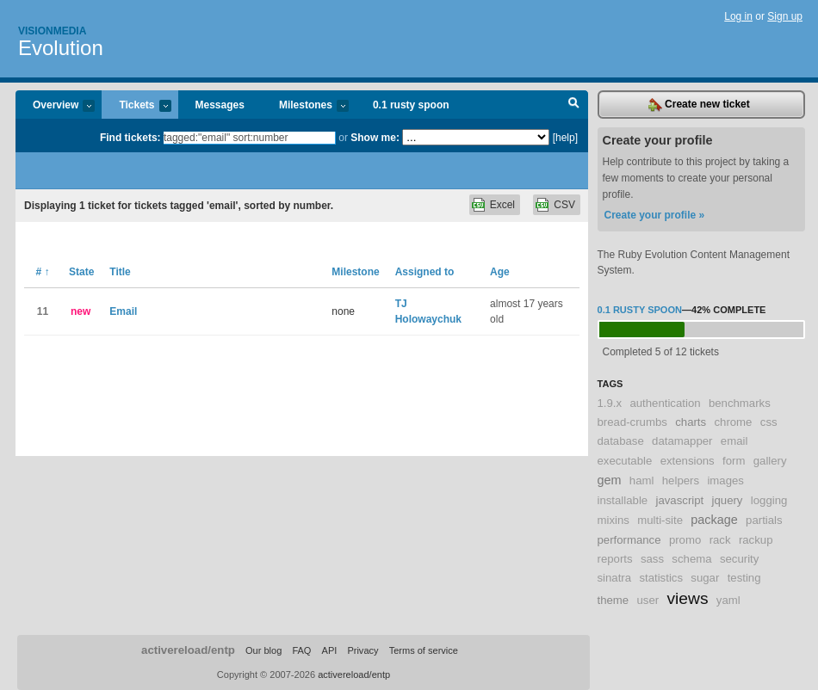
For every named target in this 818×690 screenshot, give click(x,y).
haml (641, 480)
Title (119, 272)
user (648, 600)
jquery (727, 500)
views (688, 598)
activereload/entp (188, 650)
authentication (664, 403)
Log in (738, 16)
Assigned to (425, 272)
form (733, 460)
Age (500, 272)
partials (764, 520)
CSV (564, 205)
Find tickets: (130, 138)
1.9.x (610, 403)
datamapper (682, 440)
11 (42, 311)
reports (615, 558)
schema (691, 558)
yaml (728, 600)
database (621, 440)
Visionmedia (52, 31)
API (330, 650)
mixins (613, 520)
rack (720, 539)
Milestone (355, 272)
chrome (733, 422)
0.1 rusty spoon (411, 105)
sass (652, 558)
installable (623, 500)
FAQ (301, 650)
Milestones (305, 106)
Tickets (136, 106)
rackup (756, 539)
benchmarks (740, 403)
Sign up (785, 16)
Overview (55, 106)
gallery (770, 460)
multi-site (660, 520)
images (725, 480)
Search (574, 105)
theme (613, 600)
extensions (687, 460)
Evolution (60, 47)
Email (123, 311)
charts (690, 422)
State (81, 272)
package (714, 520)
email (734, 440)
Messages (220, 105)
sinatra (615, 577)
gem (610, 480)
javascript (680, 500)
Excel (502, 205)
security (739, 558)
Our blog (263, 650)
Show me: (375, 138)
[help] (565, 138)
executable (625, 460)
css (769, 422)
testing (744, 577)
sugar (705, 577)
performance (629, 539)
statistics (661, 577)
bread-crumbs (632, 422)
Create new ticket (699, 105)
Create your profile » (654, 215)
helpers (680, 480)
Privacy (362, 650)
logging (769, 500)
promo (685, 539)
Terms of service (423, 650)
